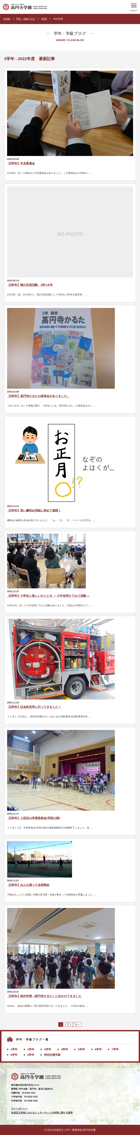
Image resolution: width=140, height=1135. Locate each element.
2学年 (30, 1049)
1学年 (14, 1049)
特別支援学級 (52, 1054)
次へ (77, 1024)
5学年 (81, 1049)
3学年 (44, 18)
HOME (6, 18)
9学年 (30, 1054)
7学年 (115, 1049)
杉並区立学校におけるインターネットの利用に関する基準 (42, 1112)
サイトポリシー (19, 1108)
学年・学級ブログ (25, 18)
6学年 (98, 1049)
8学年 (14, 1054)
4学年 (64, 1049)
